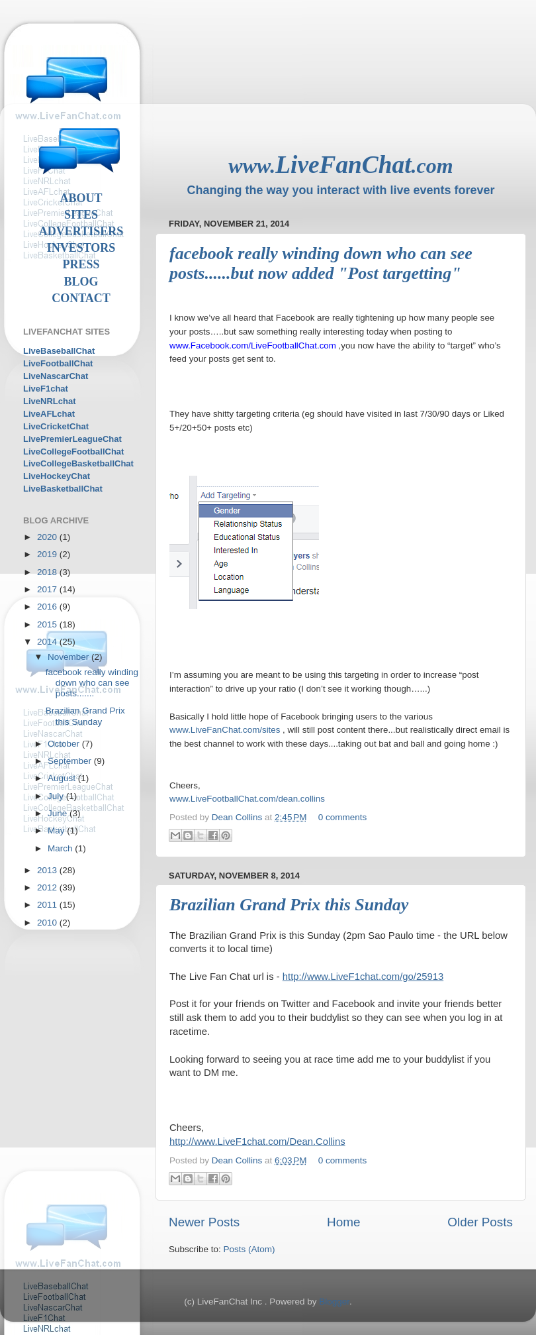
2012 (48, 887)
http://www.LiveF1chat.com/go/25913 (363, 976)
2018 (48, 572)
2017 (48, 589)
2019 (48, 554)
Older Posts (480, 1222)
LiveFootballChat (58, 363)
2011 (48, 905)
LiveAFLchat (49, 414)
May (57, 830)
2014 (48, 642)
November (69, 657)
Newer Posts (204, 1222)
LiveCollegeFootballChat (73, 451)
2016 (48, 607)
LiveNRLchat (49, 401)
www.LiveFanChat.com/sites (224, 730)
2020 (48, 537)
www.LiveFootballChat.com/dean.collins (247, 799)
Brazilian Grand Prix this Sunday (288, 904)
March (61, 848)
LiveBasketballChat (63, 489)
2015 (48, 624)
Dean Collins (238, 817)
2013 (48, 870)
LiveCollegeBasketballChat (78, 463)
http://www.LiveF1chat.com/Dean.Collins (257, 1141)
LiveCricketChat (56, 426)
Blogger (334, 1302)
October (65, 744)
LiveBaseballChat (59, 351)
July (57, 796)
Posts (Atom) (249, 1249)
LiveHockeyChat (56, 476)
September (71, 761)
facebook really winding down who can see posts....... (92, 682)
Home (343, 1222)
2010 (48, 923)
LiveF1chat (45, 389)
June (58, 813)
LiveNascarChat (55, 376)
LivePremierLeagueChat (72, 439)
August (63, 778)
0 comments (342, 817)
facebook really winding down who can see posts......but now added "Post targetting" (320, 263)
